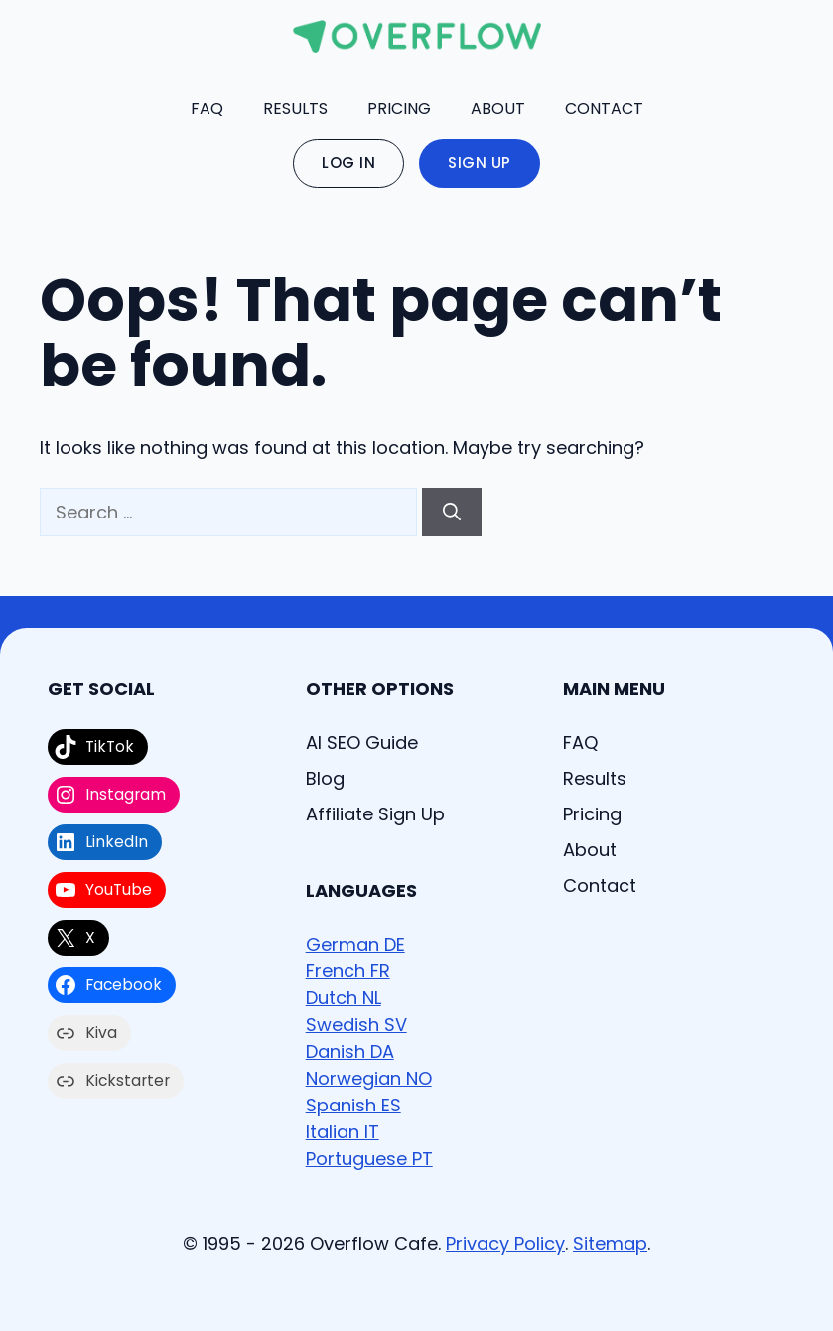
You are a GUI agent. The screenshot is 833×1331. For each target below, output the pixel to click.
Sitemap (610, 1243)
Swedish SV (356, 1024)
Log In (348, 162)
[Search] (452, 512)
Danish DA (350, 1051)
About (498, 108)
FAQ (207, 108)
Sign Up (479, 162)
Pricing (399, 108)
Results (295, 108)
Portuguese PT (369, 1158)
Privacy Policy (505, 1243)
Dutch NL (343, 997)
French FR (348, 971)
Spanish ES (353, 1105)
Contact (604, 108)
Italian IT (342, 1131)
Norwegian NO (369, 1078)
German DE (355, 944)
